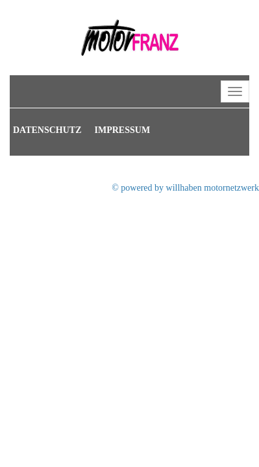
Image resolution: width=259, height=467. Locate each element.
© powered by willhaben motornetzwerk (185, 188)
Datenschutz (47, 130)
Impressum (123, 130)
